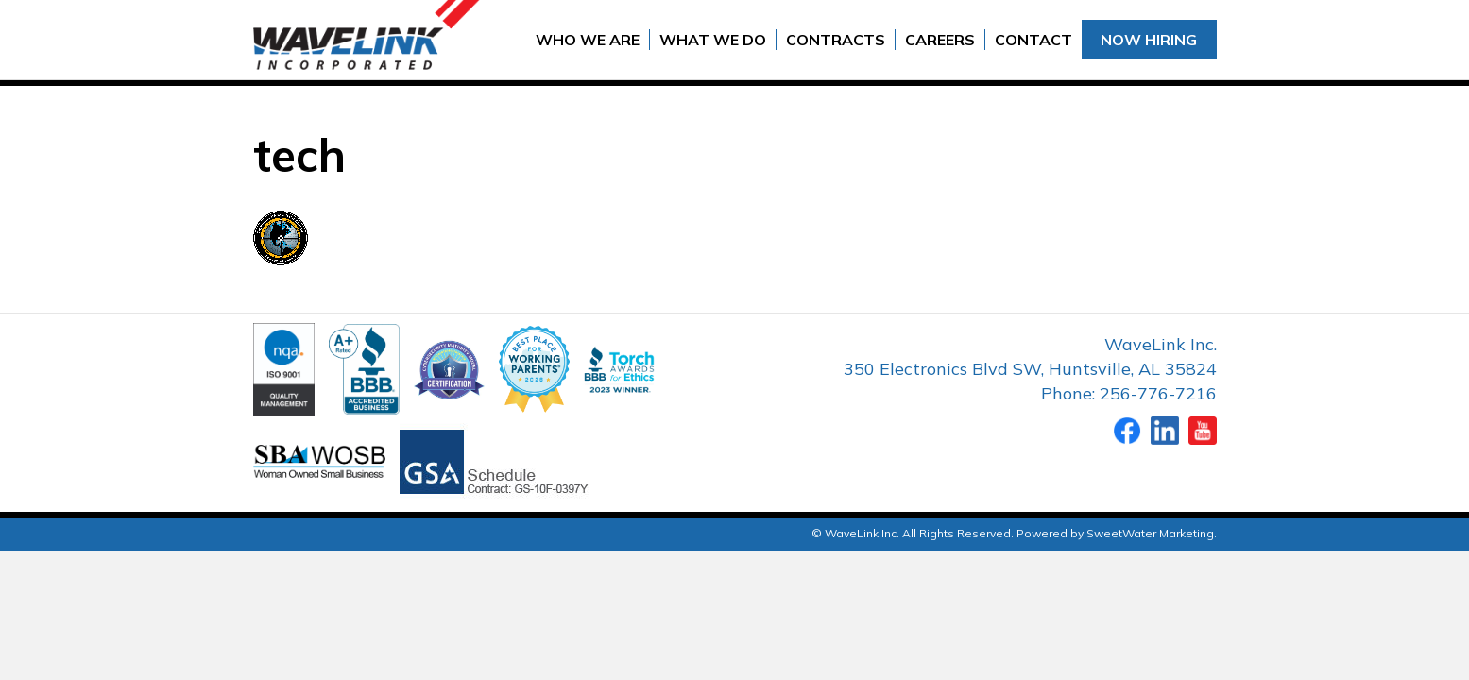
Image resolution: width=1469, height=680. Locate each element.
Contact (1033, 39)
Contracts (835, 39)
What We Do (712, 39)
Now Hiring (1149, 39)
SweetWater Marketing (1150, 533)
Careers (940, 39)
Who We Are (588, 39)
